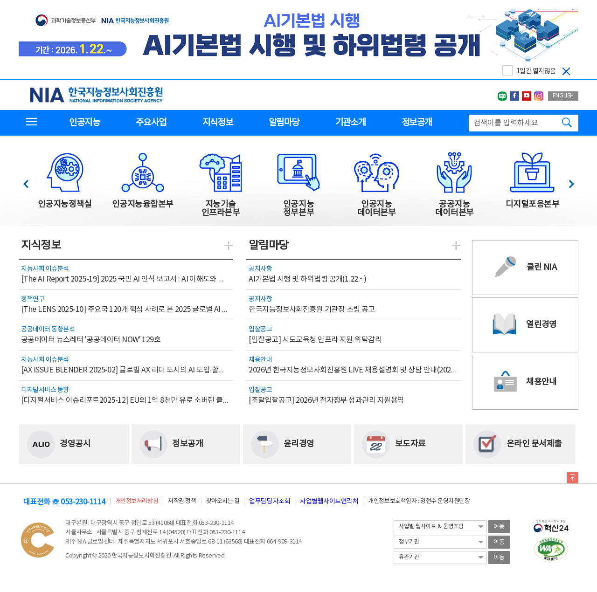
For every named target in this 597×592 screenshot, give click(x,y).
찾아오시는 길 (223, 501)
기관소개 (350, 122)
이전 (30, 181)
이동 (499, 526)
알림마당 (284, 122)
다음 (566, 181)
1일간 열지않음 (536, 71)
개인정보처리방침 (136, 501)
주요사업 (151, 122)
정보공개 (417, 122)
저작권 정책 (182, 501)
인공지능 (84, 122)
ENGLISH (563, 96)
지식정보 (217, 122)
